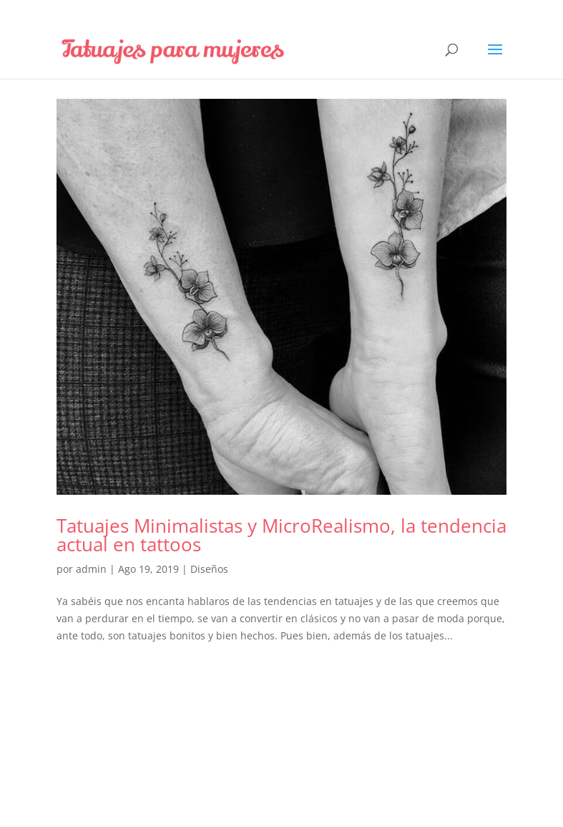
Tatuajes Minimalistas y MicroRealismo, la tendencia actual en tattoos (281, 535)
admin (91, 569)
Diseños (209, 569)
